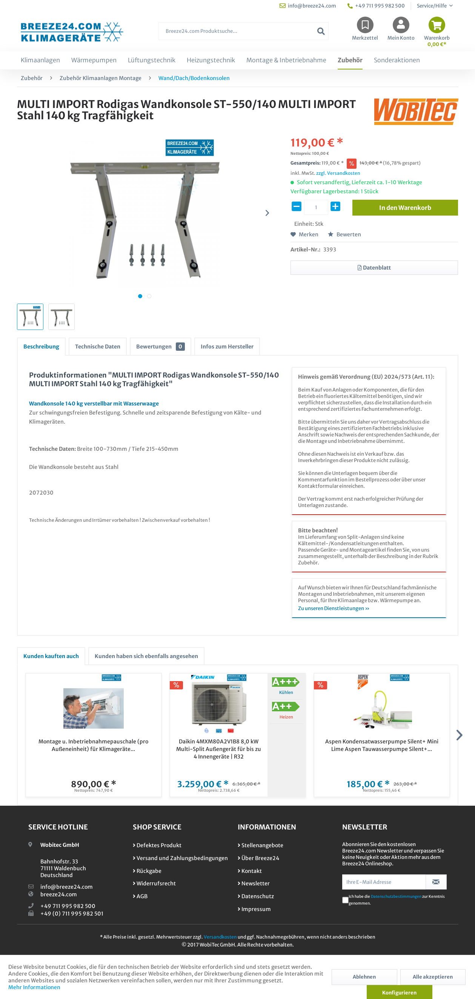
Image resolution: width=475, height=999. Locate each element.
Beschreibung (41, 346)
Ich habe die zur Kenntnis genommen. (397, 900)
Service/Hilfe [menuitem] (432, 6)
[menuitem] (243, 35)
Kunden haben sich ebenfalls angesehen (146, 656)
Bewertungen (160, 346)
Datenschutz (256, 896)
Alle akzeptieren (433, 977)
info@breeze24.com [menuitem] (308, 6)
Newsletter (254, 883)
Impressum (254, 909)
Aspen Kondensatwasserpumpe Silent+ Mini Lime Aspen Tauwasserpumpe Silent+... (381, 745)
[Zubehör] (350, 60)
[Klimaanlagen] (40, 60)
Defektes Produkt (157, 845)
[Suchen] (321, 31)
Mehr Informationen (34, 987)
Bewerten (344, 234)
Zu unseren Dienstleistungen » (334, 608)
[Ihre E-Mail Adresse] (384, 882)
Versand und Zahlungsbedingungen (180, 858)
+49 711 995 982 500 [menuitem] (376, 6)
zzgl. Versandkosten (338, 173)
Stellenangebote (260, 845)
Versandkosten (220, 937)
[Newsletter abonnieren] (436, 882)
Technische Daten (97, 346)
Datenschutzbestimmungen (396, 896)
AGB (140, 896)
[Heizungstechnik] (211, 60)
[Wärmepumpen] (94, 60)
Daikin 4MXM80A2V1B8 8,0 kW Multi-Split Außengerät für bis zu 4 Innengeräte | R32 (218, 749)
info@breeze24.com (66, 886)
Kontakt (250, 871)
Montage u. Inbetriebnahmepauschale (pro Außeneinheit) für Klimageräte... (93, 745)
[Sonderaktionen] (397, 60)
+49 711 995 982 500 (67, 906)
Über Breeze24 (258, 858)
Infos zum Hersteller (227, 346)
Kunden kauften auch (51, 656)
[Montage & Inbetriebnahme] (286, 60)
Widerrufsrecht (154, 883)
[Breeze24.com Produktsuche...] (243, 31)
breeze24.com (58, 894)
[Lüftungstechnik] (151, 60)
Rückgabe (147, 871)
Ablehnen (364, 977)
